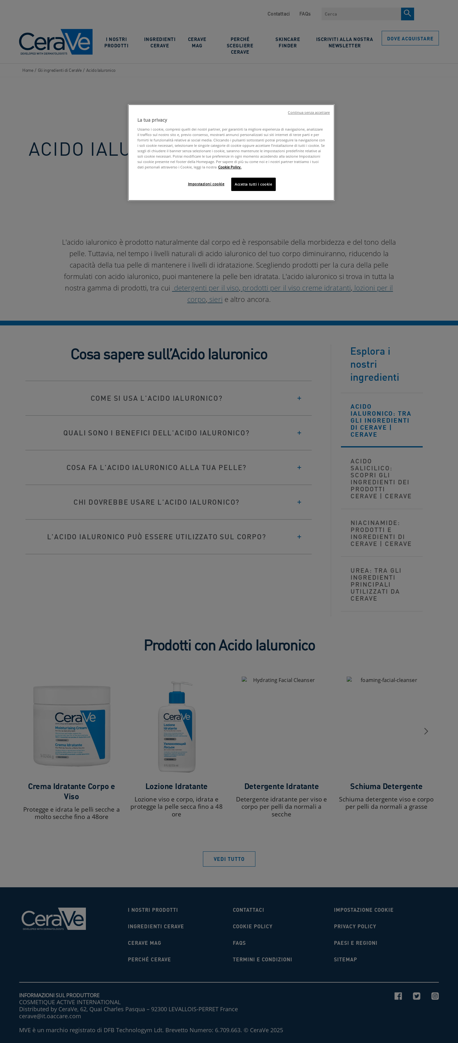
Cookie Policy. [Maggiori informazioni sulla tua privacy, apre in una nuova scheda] (229, 167)
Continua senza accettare (309, 112)
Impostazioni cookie (206, 183)
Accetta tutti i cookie (253, 184)
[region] (231, 152)
